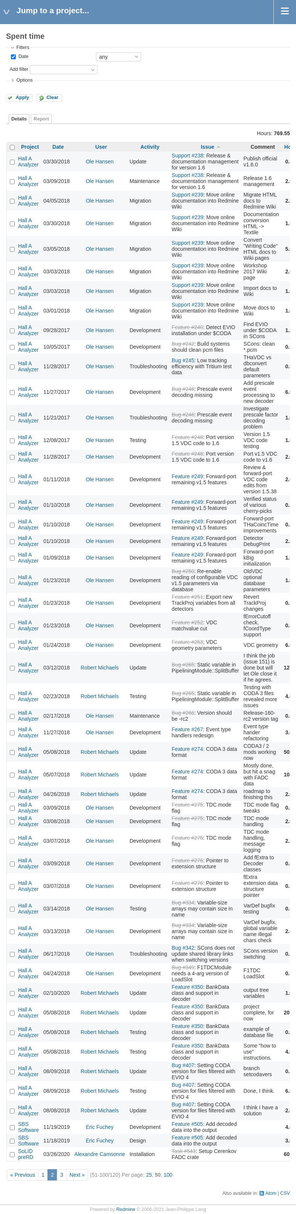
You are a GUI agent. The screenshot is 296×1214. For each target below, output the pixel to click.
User (101, 147)
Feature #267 (187, 729)
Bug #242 (183, 344)
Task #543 (184, 1151)
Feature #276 (187, 860)
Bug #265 (183, 665)
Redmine (125, 1209)
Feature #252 (187, 622)
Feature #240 (187, 327)
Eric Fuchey (100, 1127)
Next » (77, 1175)
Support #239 (187, 195)
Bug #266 (183, 713)
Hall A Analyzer (28, 162)
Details (19, 119)
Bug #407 (183, 1065)
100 (167, 1175)
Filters (22, 47)
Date (22, 56)
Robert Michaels (100, 668)
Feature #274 (187, 749)
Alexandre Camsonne (99, 1154)
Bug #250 (183, 571)
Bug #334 (183, 903)
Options (24, 80)
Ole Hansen (100, 162)
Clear (52, 97)
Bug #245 (183, 360)
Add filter (18, 69)
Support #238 (187, 156)
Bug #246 (183, 389)
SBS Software (28, 1127)
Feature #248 (187, 437)
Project (30, 147)
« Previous (22, 1175)
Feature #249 (187, 476)
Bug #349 (183, 967)
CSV (285, 1193)
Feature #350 (187, 987)
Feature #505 (187, 1124)
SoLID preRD (25, 1154)
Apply (22, 97)
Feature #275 (187, 805)
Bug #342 (183, 948)
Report (41, 119)
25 (149, 1175)
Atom (270, 1193)
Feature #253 (187, 642)
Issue (207, 147)
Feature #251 (187, 597)
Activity (150, 147)
